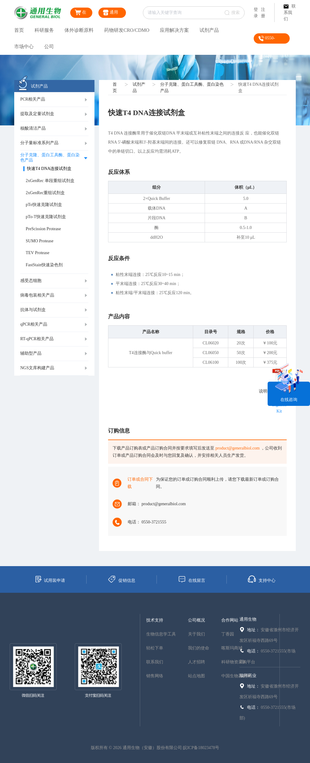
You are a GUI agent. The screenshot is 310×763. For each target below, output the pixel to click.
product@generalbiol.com (238, 448)
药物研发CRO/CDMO (126, 30)
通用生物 (247, 619)
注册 (263, 12)
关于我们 (196, 634)
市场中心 (24, 46)
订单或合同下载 (140, 483)
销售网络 (154, 676)
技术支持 (154, 620)
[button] (54, 99)
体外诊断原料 (79, 30)
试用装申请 (50, 579)
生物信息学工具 (161, 634)
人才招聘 (196, 662)
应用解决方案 (174, 30)
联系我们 (290, 12)
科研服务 (44, 30)
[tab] (54, 99)
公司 (49, 46)
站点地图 (196, 676)
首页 (19, 30)
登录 (256, 12)
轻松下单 (154, 648)
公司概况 (196, 620)
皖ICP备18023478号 (201, 747)
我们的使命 (198, 648)
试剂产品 (209, 30)
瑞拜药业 (247, 675)
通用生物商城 (111, 14)
